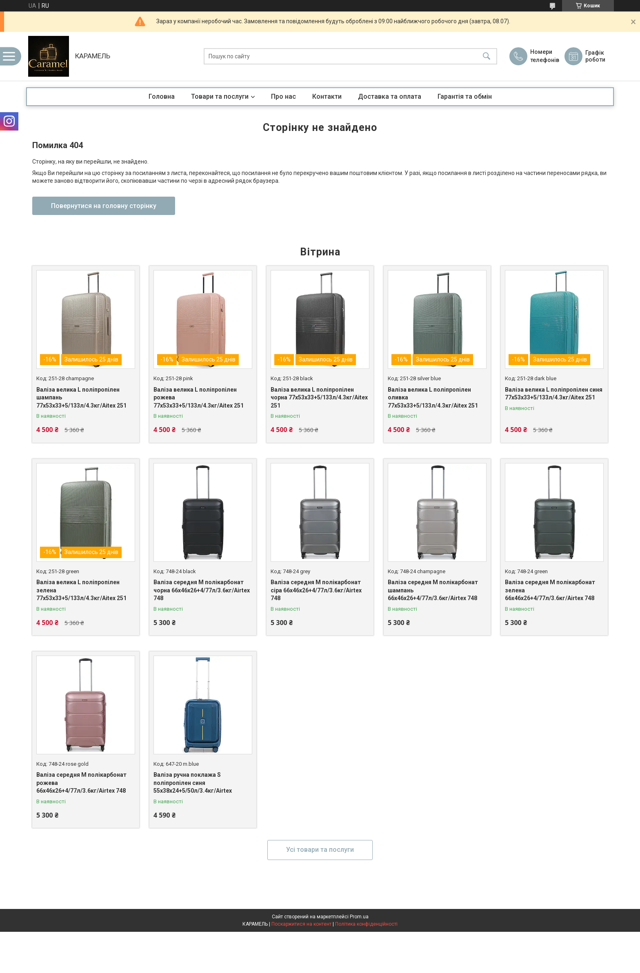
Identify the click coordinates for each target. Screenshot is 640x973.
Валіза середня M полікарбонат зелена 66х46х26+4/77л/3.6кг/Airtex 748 (550, 590)
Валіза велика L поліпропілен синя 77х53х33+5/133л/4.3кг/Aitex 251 (553, 393)
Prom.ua (359, 917)
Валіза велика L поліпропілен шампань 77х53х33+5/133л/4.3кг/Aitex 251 (81, 397)
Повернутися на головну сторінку (103, 206)
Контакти (327, 96)
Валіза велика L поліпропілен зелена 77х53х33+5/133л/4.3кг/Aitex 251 (81, 590)
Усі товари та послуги (320, 849)
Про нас (283, 96)
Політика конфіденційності (366, 924)
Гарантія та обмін (465, 96)
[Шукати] (486, 56)
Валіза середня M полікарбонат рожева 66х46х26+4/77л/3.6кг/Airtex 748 (81, 782)
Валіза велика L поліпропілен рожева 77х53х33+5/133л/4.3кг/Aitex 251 (198, 397)
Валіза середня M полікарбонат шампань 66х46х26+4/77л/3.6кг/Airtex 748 (433, 590)
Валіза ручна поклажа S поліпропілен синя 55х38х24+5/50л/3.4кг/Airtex (192, 782)
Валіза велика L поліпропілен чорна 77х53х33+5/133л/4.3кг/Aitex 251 (319, 397)
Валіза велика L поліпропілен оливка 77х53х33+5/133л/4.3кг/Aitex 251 (433, 397)
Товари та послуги (220, 96)
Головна (162, 96)
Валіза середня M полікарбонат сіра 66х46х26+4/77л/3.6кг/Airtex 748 (316, 590)
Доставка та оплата (389, 96)
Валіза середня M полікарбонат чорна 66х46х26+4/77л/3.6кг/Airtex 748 (201, 590)
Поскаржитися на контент (301, 924)
